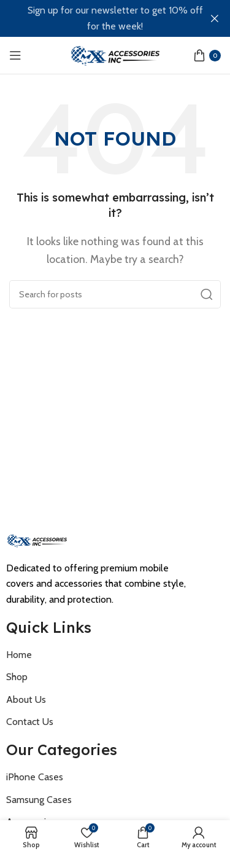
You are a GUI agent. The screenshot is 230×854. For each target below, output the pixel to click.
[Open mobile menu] (15, 55)
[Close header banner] (214, 18)
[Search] (115, 294)
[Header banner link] (96, 18)
